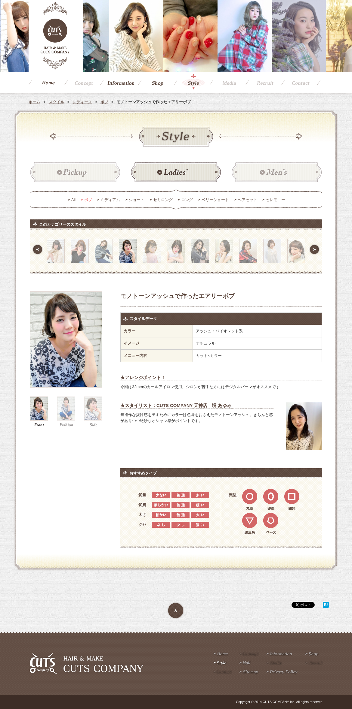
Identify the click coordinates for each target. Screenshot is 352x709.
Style (192, 82)
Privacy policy (282, 672)
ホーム (34, 102)
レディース (82, 102)
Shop (156, 82)
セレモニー (275, 200)
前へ (38, 249)
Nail (245, 663)
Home (46, 82)
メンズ (277, 173)
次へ (314, 249)
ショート (136, 200)
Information (119, 82)
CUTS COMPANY (56, 36)
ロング (187, 200)
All (73, 200)
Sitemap (249, 672)
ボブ (104, 102)
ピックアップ (75, 173)
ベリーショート (215, 200)
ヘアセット (247, 200)
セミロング (163, 200)
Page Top (176, 611)
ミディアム (110, 200)
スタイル (56, 102)
